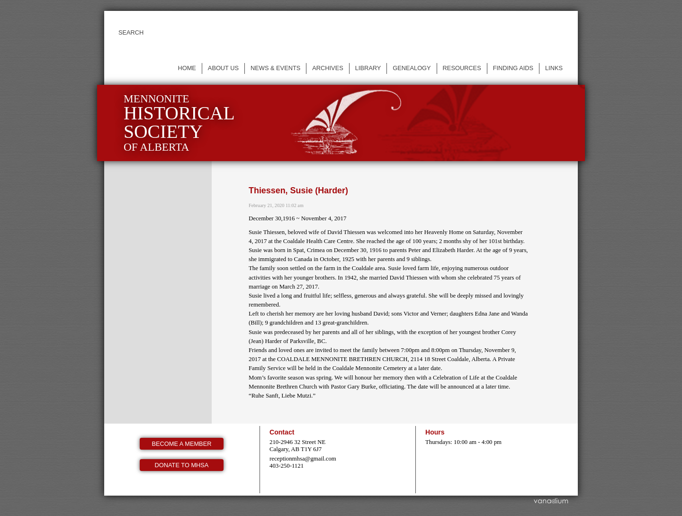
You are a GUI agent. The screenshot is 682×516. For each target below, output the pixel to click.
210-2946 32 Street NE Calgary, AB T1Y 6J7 (297, 446)
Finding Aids (513, 68)
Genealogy (412, 68)
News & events (275, 68)
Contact (281, 432)
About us (223, 68)
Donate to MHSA (182, 465)
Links (554, 68)
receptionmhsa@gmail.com (302, 458)
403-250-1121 (286, 465)
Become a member (182, 443)
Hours (435, 432)
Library (368, 68)
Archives (327, 68)
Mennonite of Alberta (179, 123)
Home (187, 68)
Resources (462, 68)
